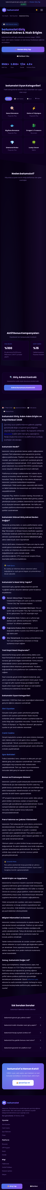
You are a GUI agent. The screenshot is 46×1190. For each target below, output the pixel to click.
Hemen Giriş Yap (35, 2)
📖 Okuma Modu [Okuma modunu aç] (9, 411)
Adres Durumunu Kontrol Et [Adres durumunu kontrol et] (23, 387)
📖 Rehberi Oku (23, 56)
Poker (4, 1135)
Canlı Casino (6, 1128)
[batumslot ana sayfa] (10, 10)
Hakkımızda (5, 1164)
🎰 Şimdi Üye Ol (23, 1083)
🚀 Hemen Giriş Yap (23, 49)
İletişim (4, 1175)
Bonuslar (5, 1144)
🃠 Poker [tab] (37, 98)
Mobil (4, 1151)
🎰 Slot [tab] (8, 99)
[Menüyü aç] (41, 10)
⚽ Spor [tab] (29, 99)
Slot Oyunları (14, 16)
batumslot (8, 434)
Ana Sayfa (5, 16)
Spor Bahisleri (6, 1132)
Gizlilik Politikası (7, 1167)
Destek (4, 1155)
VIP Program (6, 1148)
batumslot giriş (32, 979)
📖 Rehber (34, 1186)
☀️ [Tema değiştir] (37, 10)
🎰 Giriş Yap (11, 1186)
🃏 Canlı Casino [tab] (18, 99)
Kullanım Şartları (7, 1171)
